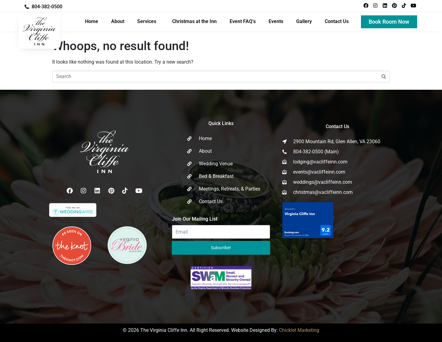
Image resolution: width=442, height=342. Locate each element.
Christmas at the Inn (194, 21)
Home (91, 21)
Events (276, 21)
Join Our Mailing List (194, 219)
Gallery (304, 21)
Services (146, 21)
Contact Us (337, 21)
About (117, 21)
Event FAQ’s (243, 21)
